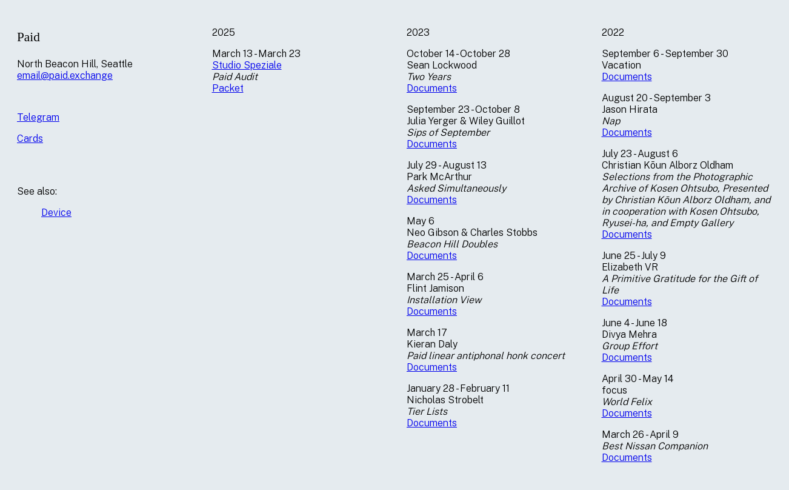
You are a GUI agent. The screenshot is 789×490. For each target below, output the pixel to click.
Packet (228, 88)
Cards (30, 138)
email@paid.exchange (65, 75)
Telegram (38, 117)
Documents (432, 88)
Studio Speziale (247, 65)
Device (56, 212)
